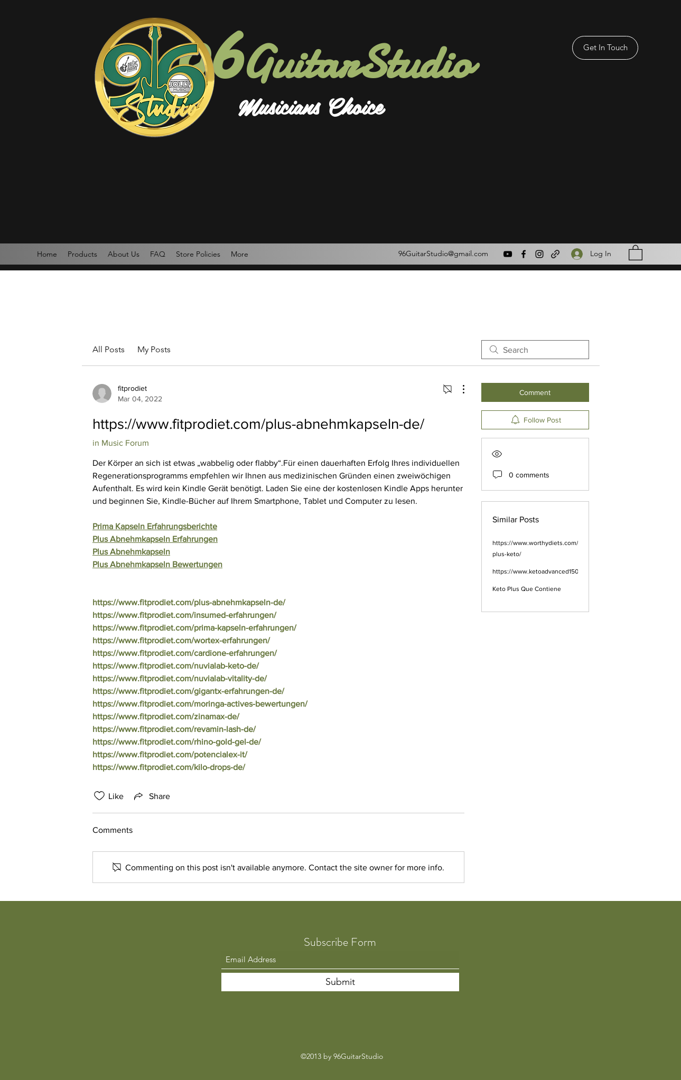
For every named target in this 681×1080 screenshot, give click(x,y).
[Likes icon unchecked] (99, 796)
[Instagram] (539, 254)
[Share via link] (151, 796)
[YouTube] (507, 254)
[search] (535, 349)
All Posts (108, 349)
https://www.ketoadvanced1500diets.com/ (552, 571)
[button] (635, 252)
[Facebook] (523, 254)
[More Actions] (458, 389)
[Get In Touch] (605, 48)
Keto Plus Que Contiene (526, 589)
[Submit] (340, 982)
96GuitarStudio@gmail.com (443, 253)
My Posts (154, 349)
